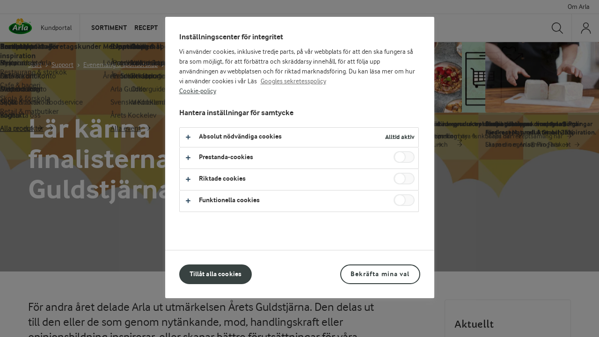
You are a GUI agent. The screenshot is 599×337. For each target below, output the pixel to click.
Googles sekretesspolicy (293, 81)
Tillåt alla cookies (216, 274)
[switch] (404, 157)
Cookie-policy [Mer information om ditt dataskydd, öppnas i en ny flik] (197, 91)
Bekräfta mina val (380, 274)
